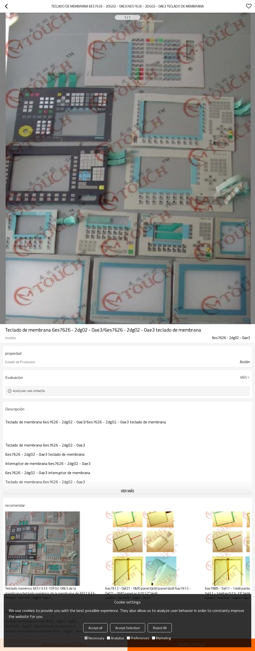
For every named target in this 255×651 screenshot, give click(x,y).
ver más (127, 491)
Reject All (160, 627)
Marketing (161, 638)
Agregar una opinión (29, 391)
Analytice (115, 638)
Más (243, 377)
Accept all (95, 627)
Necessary (94, 638)
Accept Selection (127, 627)
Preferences (138, 638)
